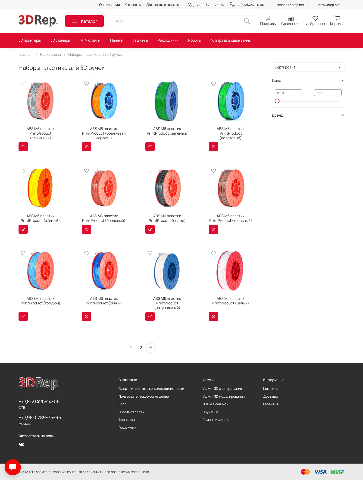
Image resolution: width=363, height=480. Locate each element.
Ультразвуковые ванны (231, 40)
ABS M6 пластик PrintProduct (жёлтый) (40, 218)
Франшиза (127, 419)
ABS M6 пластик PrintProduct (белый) (230, 301)
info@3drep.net (328, 5)
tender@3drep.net (290, 5)
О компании (109, 4)
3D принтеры (30, 40)
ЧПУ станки (90, 40)
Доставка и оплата (162, 4)
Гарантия (270, 404)
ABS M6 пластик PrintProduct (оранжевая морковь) (104, 133)
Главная (26, 54)
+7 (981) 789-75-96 (206, 4)
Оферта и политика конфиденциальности (151, 388)
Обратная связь (131, 412)
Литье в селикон (215, 404)
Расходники (168, 40)
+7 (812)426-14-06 (247, 4)
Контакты (133, 4)
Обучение (210, 412)
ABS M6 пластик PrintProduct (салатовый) (230, 133)
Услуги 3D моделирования (224, 396)
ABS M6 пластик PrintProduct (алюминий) (40, 133)
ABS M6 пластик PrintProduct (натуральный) (167, 303)
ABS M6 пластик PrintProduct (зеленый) (167, 131)
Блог (122, 404)
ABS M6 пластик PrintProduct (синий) (104, 301)
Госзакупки (127, 427)
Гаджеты (140, 40)
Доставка (271, 396)
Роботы (194, 40)
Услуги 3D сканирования (222, 388)
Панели (116, 40)
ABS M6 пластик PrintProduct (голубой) (40, 301)
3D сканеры (60, 40)
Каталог (84, 21)
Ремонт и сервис (216, 419)
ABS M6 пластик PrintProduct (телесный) (230, 218)
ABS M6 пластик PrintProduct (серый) (167, 218)
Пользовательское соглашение (144, 396)
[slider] (277, 101)
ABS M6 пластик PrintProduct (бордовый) (103, 218)
